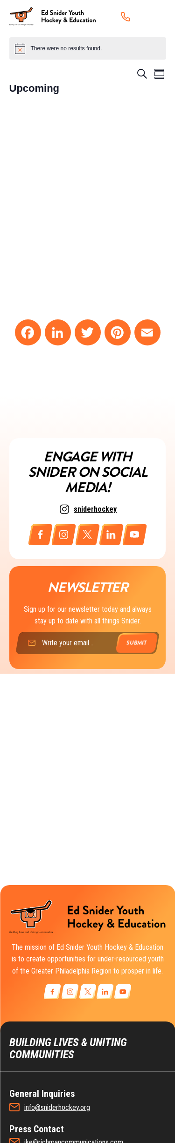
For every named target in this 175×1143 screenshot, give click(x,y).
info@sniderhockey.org (57, 1107)
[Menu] (153, 16)
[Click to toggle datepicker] (34, 88)
